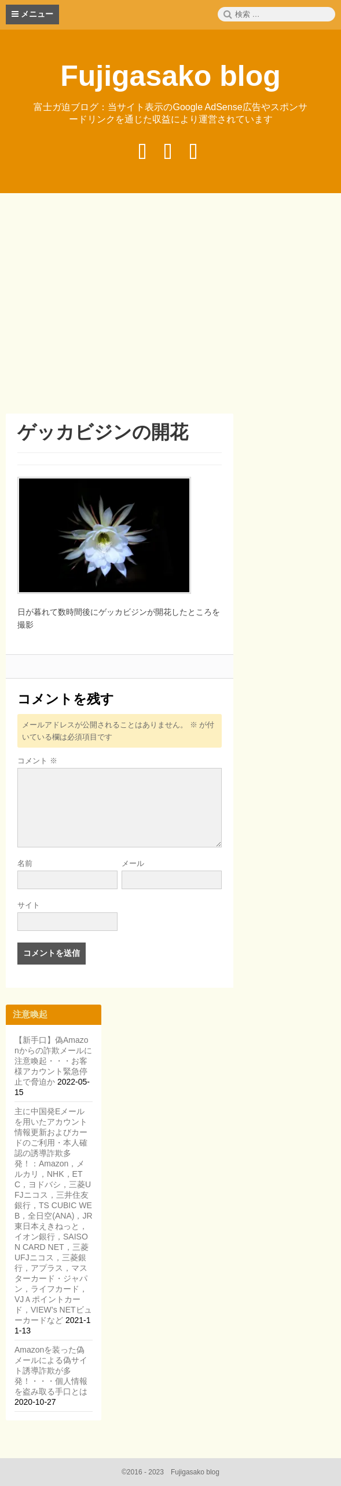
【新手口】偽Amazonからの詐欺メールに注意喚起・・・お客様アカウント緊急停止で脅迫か (53, 1060)
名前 (24, 863)
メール (133, 863)
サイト (28, 905)
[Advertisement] (173, 305)
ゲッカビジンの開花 (102, 432)
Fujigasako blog (170, 76)
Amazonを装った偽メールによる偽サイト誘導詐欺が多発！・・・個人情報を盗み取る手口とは (50, 1370)
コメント (37, 760)
